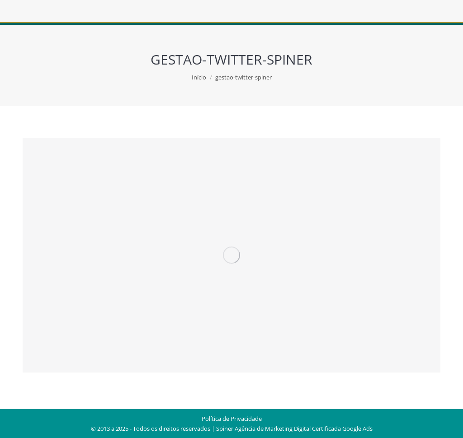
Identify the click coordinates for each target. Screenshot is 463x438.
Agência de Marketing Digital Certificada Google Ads (304, 428)
